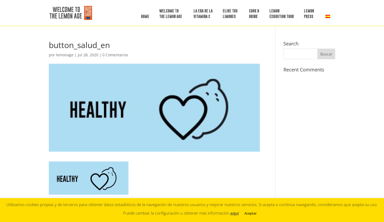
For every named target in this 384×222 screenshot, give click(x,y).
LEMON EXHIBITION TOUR (281, 13)
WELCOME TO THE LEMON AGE (170, 13)
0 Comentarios (115, 54)
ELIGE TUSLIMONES (230, 13)
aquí (234, 213)
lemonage (65, 54)
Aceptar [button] (250, 213)
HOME (145, 16)
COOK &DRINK (254, 13)
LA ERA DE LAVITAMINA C (203, 13)
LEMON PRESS (309, 13)
